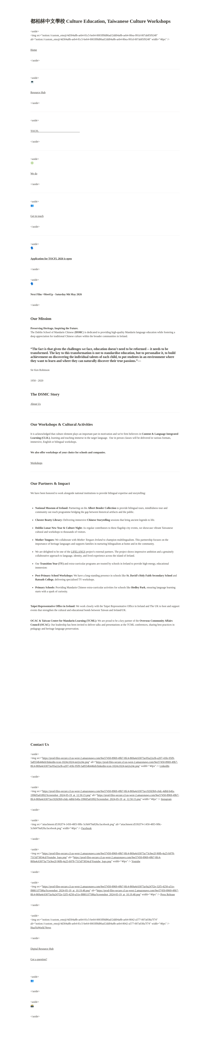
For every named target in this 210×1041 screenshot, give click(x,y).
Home (33, 49)
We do (33, 173)
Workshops (36, 463)
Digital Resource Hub (42, 948)
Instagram (166, 799)
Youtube (135, 861)
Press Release (167, 894)
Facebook (86, 828)
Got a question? (38, 959)
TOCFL (55, 131)
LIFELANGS (78, 551)
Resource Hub (38, 92)
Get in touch (37, 216)
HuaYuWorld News (40, 927)
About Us (35, 403)
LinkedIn (164, 766)
